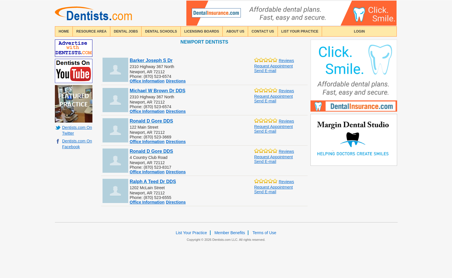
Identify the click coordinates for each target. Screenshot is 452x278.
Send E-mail (265, 70)
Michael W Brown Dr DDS (157, 90)
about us (235, 31)
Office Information (147, 81)
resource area (91, 31)
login (359, 31)
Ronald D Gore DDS (151, 121)
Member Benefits (229, 232)
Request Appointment (273, 66)
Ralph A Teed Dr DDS (153, 181)
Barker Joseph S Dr (151, 60)
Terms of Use (264, 232)
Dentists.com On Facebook (77, 144)
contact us (263, 31)
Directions (176, 81)
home (64, 31)
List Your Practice (299, 31)
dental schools (161, 31)
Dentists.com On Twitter (77, 130)
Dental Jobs (126, 31)
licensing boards (201, 31)
